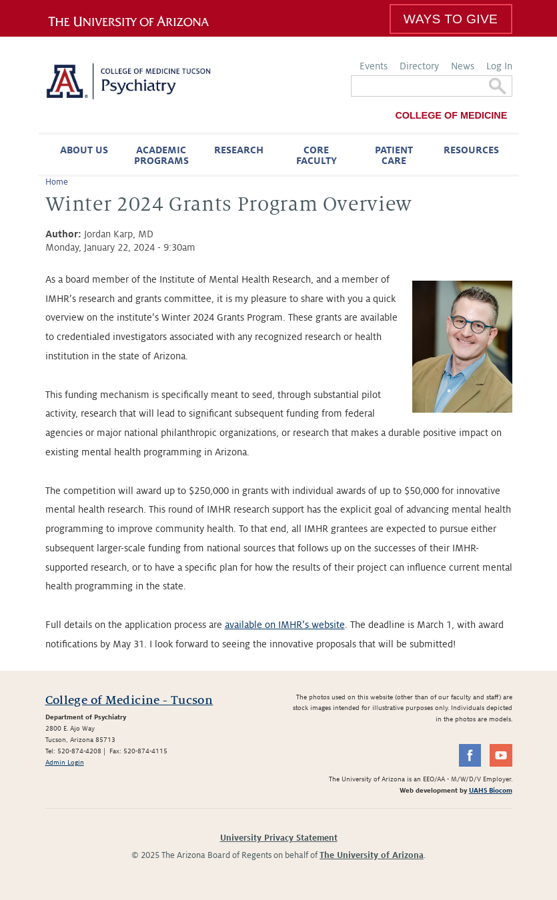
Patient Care (394, 155)
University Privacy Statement (279, 838)
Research (238, 150)
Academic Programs (161, 155)
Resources (471, 150)
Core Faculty (316, 155)
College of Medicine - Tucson (129, 700)
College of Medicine (451, 115)
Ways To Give (451, 19)
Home (56, 182)
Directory (419, 66)
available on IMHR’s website (285, 624)
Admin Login (64, 762)
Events (374, 66)
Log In (499, 66)
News (462, 66)
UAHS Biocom (490, 790)
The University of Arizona (372, 855)
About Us (84, 150)
